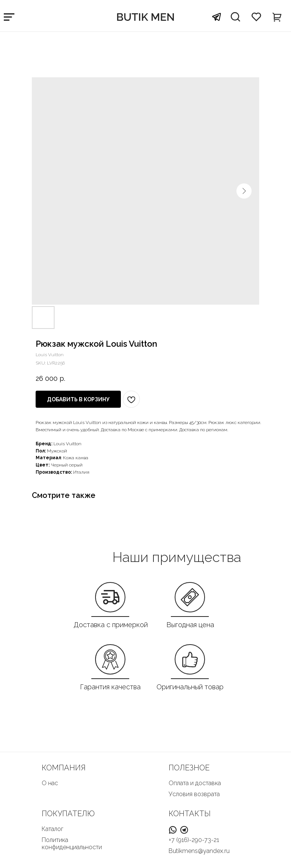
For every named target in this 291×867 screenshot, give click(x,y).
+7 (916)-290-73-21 (194, 840)
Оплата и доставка (195, 783)
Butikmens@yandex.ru (199, 850)
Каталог (52, 829)
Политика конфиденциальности (72, 843)
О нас (50, 783)
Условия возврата (194, 794)
